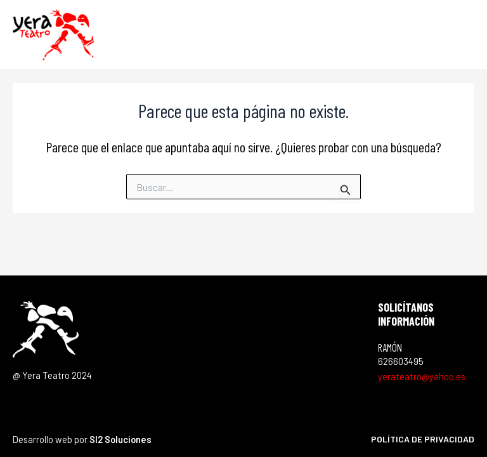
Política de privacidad (422, 439)
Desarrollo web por (82, 439)
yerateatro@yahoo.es (421, 376)
